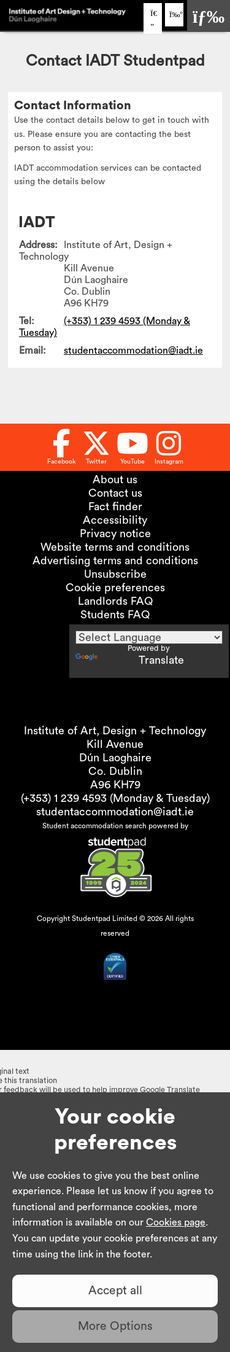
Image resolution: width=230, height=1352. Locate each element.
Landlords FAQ (115, 601)
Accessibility (115, 520)
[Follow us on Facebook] (61, 447)
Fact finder (115, 506)
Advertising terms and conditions (115, 560)
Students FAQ (115, 614)
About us (115, 479)
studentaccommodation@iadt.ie (133, 350)
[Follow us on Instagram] (169, 447)
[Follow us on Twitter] (96, 447)
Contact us (115, 493)
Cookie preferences (115, 587)
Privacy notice (115, 533)
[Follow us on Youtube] (132, 447)
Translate (129, 660)
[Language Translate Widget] (149, 637)
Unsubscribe (115, 574)
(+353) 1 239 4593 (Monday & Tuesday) (115, 798)
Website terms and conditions (115, 547)
